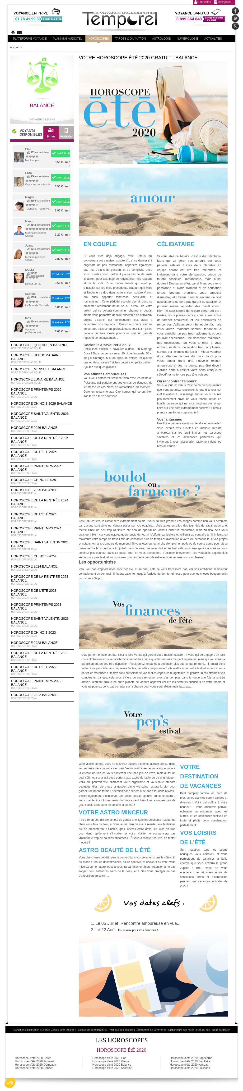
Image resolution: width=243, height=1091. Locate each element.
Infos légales (67, 1029)
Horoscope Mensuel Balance (42, 370)
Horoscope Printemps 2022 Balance (42, 684)
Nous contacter (221, 1029)
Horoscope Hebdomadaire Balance (42, 358)
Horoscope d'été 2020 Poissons (190, 1068)
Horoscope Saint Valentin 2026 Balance (42, 417)
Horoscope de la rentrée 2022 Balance (42, 656)
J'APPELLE (63, 153)
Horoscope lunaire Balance (42, 381)
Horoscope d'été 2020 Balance (111, 1064)
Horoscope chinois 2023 (42, 634)
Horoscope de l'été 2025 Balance (42, 455)
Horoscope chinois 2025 (42, 481)
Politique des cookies (121, 1029)
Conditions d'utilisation (26, 1029)
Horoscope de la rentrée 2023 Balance (42, 580)
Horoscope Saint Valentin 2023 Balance (42, 622)
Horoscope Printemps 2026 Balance (42, 393)
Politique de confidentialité (91, 1029)
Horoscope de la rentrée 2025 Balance (42, 441)
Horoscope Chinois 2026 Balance (42, 405)
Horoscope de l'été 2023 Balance (42, 594)
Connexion (204, 2)
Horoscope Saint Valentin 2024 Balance (42, 545)
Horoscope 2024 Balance (42, 568)
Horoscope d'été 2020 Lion (109, 1058)
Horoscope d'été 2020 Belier (33, 1058)
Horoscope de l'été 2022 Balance (42, 670)
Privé (51, 134)
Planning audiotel (67, 38)
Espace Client (50, 1029)
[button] (10, 1083)
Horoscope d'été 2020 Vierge (110, 1061)
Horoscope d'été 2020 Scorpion (112, 1068)
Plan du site (203, 1029)
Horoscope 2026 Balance (42, 429)
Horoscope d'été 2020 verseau (189, 1064)
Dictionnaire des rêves (181, 1029)
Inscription (224, 2)
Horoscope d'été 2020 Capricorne (191, 1058)
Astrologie (161, 38)
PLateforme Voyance (30, 38)
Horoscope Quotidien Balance (42, 346)
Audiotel (66, 134)
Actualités (213, 38)
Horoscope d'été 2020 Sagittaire (190, 1061)
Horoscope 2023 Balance (42, 644)
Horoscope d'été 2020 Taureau (34, 1061)
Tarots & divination (130, 38)
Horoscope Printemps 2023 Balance (42, 608)
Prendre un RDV (61, 274)
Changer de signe (42, 119)
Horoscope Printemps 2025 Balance (42, 469)
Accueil (14, 47)
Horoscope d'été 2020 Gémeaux (35, 1064)
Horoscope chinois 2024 (42, 557)
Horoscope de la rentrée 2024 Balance (42, 503)
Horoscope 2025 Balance (42, 491)
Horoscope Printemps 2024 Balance (42, 531)
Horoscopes (99, 38)
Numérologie (187, 38)
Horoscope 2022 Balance (42, 696)
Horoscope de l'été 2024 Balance (42, 517)
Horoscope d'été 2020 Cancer (34, 1068)
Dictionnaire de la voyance (151, 1029)
